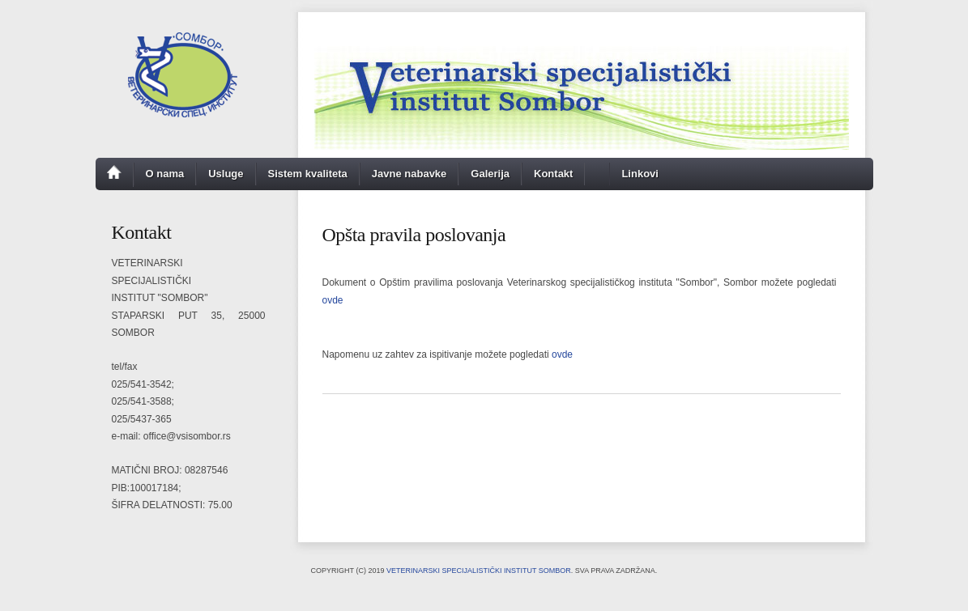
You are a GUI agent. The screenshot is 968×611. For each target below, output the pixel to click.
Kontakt (553, 174)
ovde (332, 300)
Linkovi (640, 174)
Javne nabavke (409, 174)
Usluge (225, 174)
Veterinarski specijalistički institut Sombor (478, 570)
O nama (165, 174)
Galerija (490, 174)
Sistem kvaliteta (308, 174)
